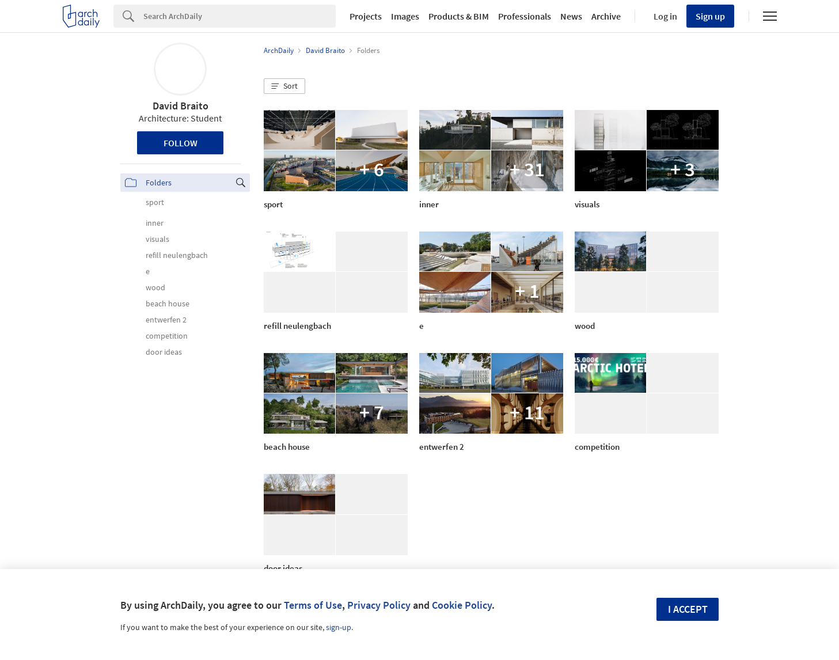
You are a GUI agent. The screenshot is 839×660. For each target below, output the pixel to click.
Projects (366, 16)
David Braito (180, 105)
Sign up (710, 16)
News (571, 16)
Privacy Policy (379, 605)
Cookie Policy (462, 605)
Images (405, 16)
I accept (688, 609)
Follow (181, 143)
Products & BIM (458, 16)
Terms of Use (313, 605)
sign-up (338, 627)
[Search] (239, 16)
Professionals (524, 16)
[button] (284, 86)
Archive (606, 16)
